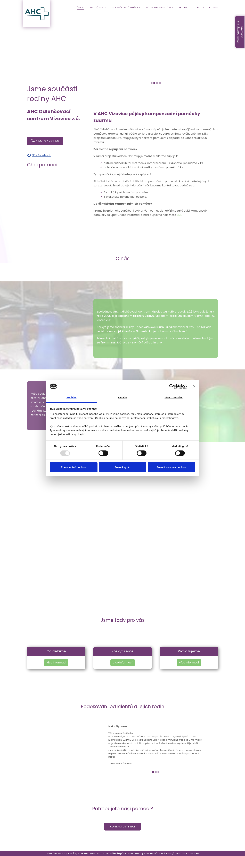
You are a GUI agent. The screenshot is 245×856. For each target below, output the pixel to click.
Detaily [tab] (122, 397)
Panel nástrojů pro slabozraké (239, 31)
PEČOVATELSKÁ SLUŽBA (158, 7)
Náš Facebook (41, 155)
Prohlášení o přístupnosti (119, 853)
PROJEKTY (184, 7)
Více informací (56, 662)
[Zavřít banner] (194, 386)
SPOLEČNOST (97, 7)
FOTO (200, 7)
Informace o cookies (187, 853)
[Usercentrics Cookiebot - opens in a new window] (172, 386)
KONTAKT (214, 7)
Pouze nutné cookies (73, 467)
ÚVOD (80, 7)
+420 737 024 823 (45, 141)
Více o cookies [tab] (174, 397)
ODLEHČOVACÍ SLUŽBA (125, 7)
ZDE (179, 215)
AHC (70, 853)
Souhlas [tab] (71, 397)
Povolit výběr (122, 467)
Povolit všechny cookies (171, 467)
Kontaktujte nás (122, 826)
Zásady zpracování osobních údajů (154, 853)
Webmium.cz (97, 853)
